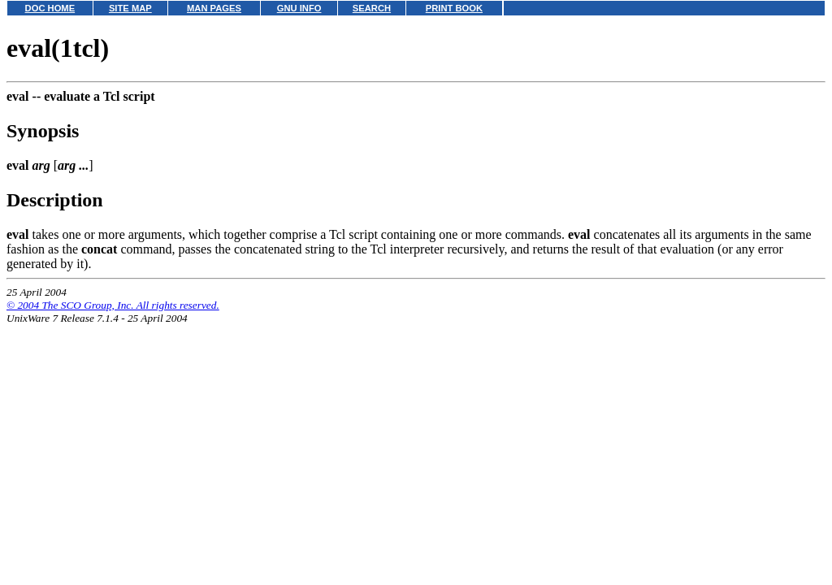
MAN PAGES (214, 8)
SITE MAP (130, 8)
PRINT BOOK (454, 8)
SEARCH (372, 8)
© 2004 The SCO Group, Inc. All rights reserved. (112, 305)
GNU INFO (299, 8)
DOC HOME (50, 8)
